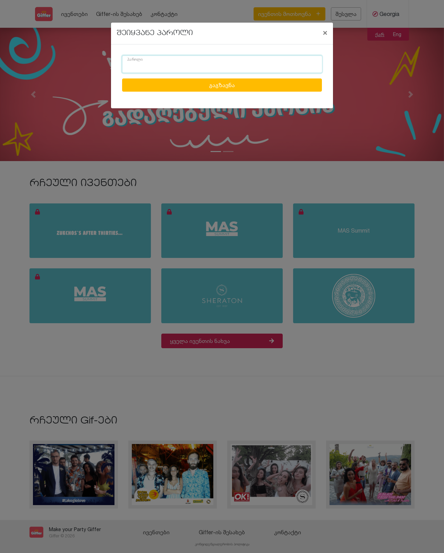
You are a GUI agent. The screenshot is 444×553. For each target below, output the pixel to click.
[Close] (325, 32)
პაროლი (135, 59)
